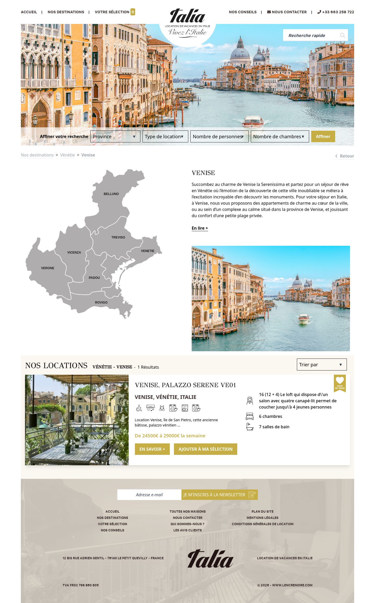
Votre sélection (115, 11)
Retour (344, 156)
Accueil (29, 11)
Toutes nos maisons (188, 511)
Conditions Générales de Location (262, 524)
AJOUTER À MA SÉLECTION (206, 449)
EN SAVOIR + (152, 449)
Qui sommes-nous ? (187, 524)
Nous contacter (187, 518)
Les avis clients (187, 530)
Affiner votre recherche (64, 136)
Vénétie (67, 155)
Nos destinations (37, 155)
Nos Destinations (66, 11)
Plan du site (262, 511)
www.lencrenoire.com (292, 585)
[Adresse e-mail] (149, 494)
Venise (88, 155)
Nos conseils (243, 11)
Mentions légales (262, 518)
